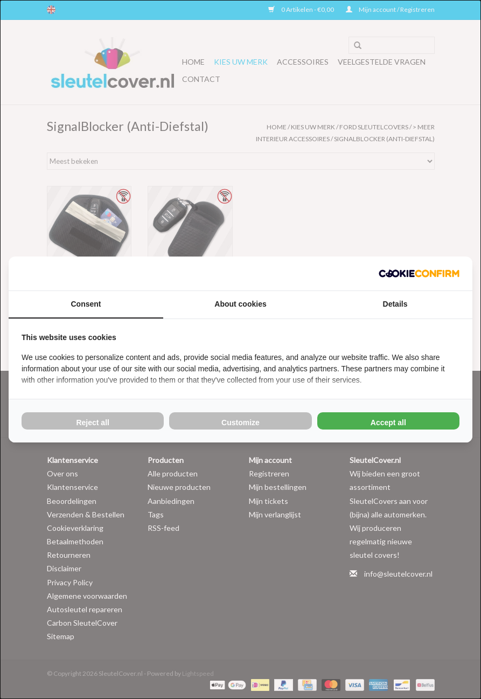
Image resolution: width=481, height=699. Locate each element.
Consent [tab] (86, 304)
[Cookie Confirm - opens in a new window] (419, 273)
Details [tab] (395, 304)
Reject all (92, 422)
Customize (240, 422)
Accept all (388, 422)
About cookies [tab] (240, 304)
